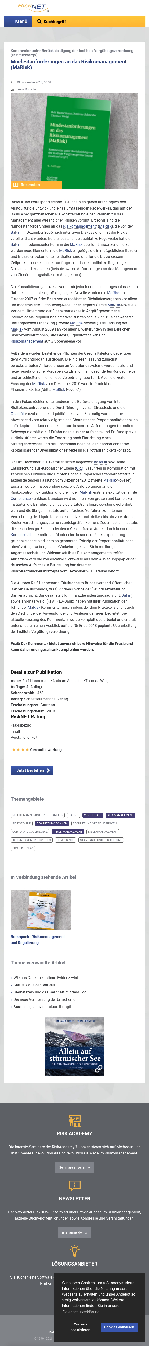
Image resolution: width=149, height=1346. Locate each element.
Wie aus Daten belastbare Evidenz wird (44, 977)
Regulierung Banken (52, 823)
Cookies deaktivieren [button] (80, 1327)
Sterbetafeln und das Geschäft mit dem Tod (48, 992)
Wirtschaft (93, 815)
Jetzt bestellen (30, 770)
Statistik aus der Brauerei (33, 985)
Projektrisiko (22, 848)
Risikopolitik (21, 823)
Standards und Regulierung (101, 840)
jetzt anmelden (73, 1232)
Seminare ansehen (72, 1167)
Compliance (65, 840)
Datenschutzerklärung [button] (81, 1312)
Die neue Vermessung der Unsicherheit (44, 999)
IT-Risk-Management (67, 831)
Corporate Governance (30, 831)
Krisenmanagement (102, 831)
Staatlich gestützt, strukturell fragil (41, 1007)
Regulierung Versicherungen (95, 823)
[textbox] (89, 22)
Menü (21, 21)
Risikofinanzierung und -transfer (37, 815)
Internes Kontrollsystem (31, 840)
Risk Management (120, 815)
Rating (73, 815)
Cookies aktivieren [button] (119, 1327)
